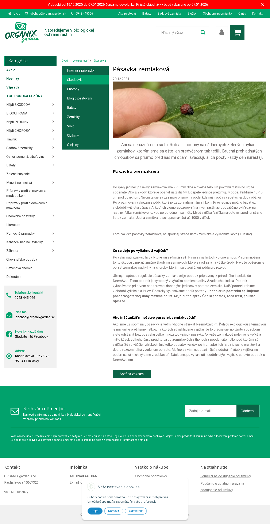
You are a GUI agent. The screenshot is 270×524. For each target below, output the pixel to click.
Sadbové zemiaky (169, 13)
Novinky (12, 79)
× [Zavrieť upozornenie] (263, 4)
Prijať (95, 511)
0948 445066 (84, 13)
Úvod (17, 13)
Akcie (10, 70)
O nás (242, 13)
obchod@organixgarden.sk (48, 13)
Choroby (73, 89)
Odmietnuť (136, 511)
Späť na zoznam (132, 374)
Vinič (70, 126)
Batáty (146, 13)
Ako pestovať (127, 13)
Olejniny (73, 145)
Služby (192, 13)
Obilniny (73, 135)
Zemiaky (73, 117)
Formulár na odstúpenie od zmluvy (225, 476)
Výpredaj (13, 87)
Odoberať (248, 411)
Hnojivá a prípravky (81, 70)
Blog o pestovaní (79, 98)
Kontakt (257, 13)
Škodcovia (100, 60)
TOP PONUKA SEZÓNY (24, 96)
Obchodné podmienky (217, 13)
